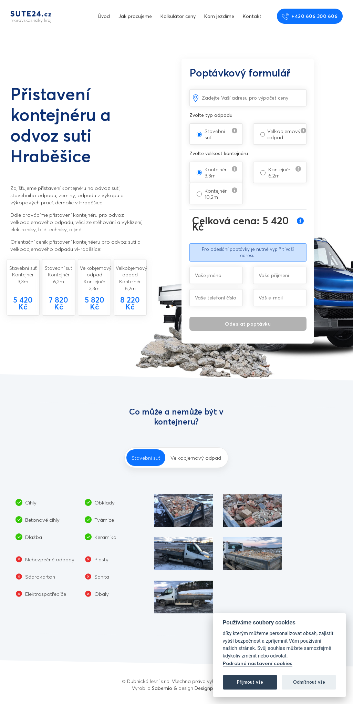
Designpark (207, 688)
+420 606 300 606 (310, 16)
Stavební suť (215, 134)
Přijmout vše (250, 682)
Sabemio (162, 688)
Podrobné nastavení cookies (257, 663)
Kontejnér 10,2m (216, 193)
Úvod (104, 16)
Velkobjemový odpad (284, 134)
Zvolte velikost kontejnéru (218, 153)
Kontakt (252, 16)
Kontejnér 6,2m (279, 172)
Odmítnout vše (309, 682)
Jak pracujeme (135, 16)
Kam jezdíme (219, 16)
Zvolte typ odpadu (210, 115)
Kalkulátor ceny (178, 16)
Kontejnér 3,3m (216, 172)
